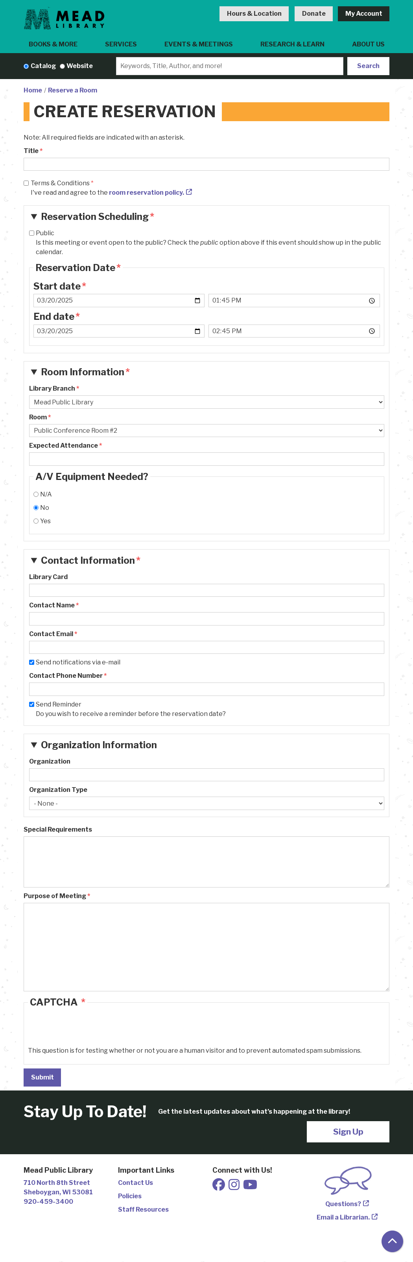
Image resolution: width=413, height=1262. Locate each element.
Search (368, 66)
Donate (314, 13)
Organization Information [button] (99, 745)
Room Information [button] (82, 372)
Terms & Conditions (60, 183)
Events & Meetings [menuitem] (198, 44)
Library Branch (52, 388)
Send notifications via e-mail (78, 662)
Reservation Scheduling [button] (95, 216)
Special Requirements (58, 829)
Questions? (343, 1204)
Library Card (48, 577)
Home (33, 90)
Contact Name (52, 605)
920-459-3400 (48, 1201)
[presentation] (88, 1030)
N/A (46, 494)
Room (38, 417)
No (44, 507)
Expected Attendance (63, 445)
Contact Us (135, 1182)
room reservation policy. (146, 192)
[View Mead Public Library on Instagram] (235, 1187)
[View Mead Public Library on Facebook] (219, 1187)
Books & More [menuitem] (53, 44)
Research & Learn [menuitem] (292, 44)
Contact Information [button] (88, 560)
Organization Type (58, 789)
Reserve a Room (72, 90)
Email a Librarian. (343, 1217)
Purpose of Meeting (55, 896)
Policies (130, 1196)
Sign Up (348, 1132)
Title (31, 151)
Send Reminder (58, 704)
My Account (363, 13)
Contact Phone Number (66, 675)
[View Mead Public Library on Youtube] (250, 1187)
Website (79, 66)
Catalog (43, 66)
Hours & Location (254, 13)
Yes (45, 521)
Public (45, 233)
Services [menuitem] (121, 44)
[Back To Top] (392, 1241)
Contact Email (51, 634)
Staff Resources (143, 1209)
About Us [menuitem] (368, 44)
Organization (49, 761)
